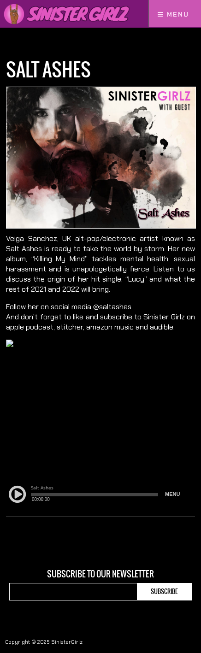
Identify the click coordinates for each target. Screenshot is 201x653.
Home (13, 44)
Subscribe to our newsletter (100, 574)
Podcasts (41, 44)
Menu (173, 14)
